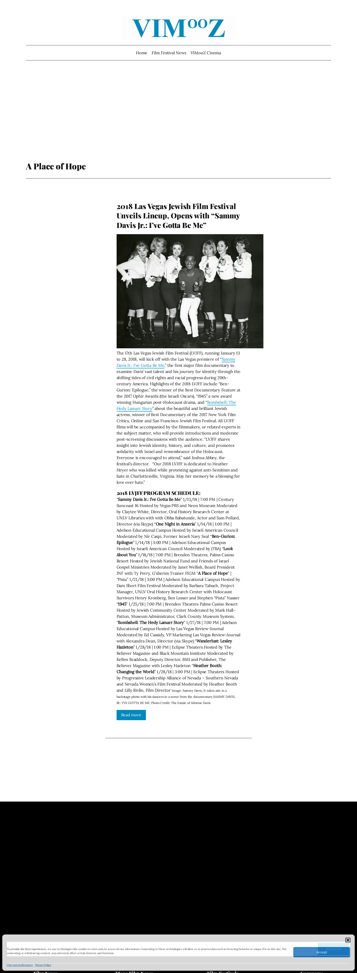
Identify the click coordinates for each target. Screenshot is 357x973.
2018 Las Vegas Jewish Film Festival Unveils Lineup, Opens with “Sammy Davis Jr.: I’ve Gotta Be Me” (178, 215)
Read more (131, 714)
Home (141, 52)
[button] (348, 940)
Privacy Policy (43, 965)
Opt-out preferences (20, 965)
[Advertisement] (178, 113)
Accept (321, 952)
